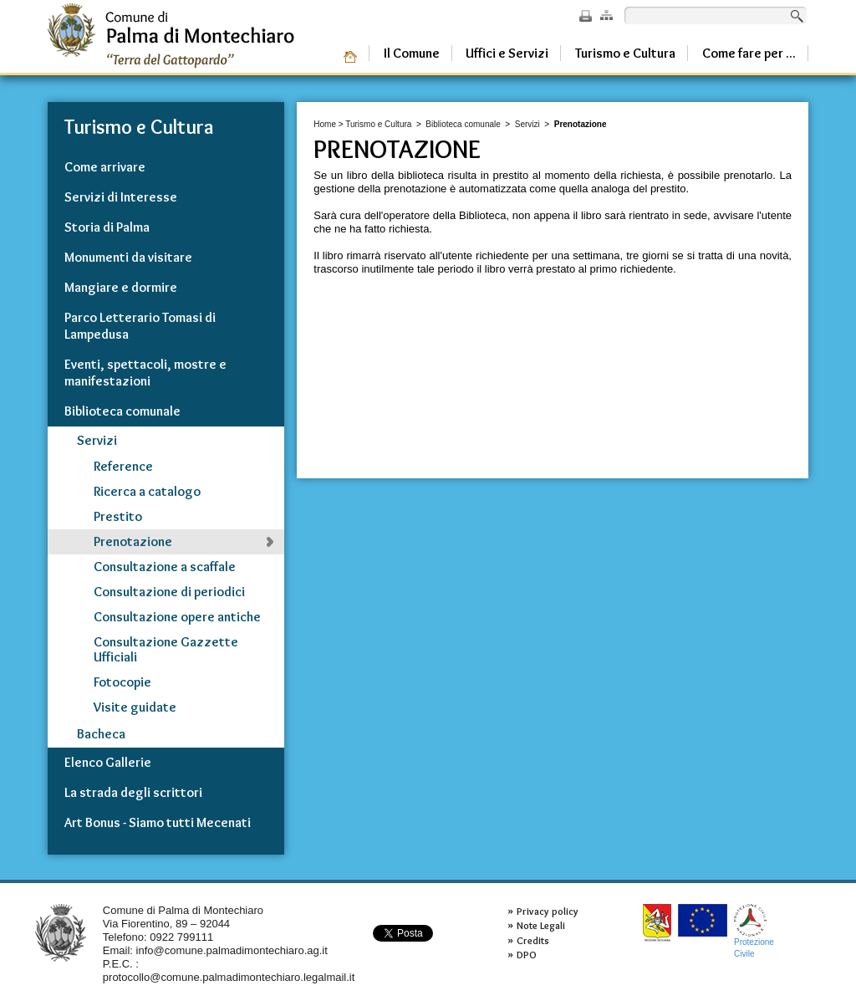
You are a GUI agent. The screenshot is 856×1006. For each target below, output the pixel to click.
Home (324, 124)
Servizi (527, 124)
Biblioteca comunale (463, 124)
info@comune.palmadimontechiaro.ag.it (232, 950)
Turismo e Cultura (378, 124)
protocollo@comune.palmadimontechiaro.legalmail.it (229, 977)
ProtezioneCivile (754, 931)
